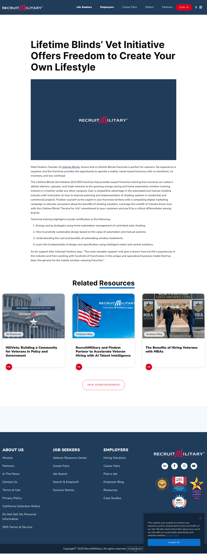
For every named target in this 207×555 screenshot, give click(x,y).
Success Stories (64, 491)
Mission (8, 459)
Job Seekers (84, 8)
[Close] (200, 518)
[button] (196, 8)
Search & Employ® (66, 483)
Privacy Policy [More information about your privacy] (173, 535)
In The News (11, 475)
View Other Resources (103, 386)
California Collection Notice (22, 507)
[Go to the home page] (179, 454)
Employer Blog (114, 483)
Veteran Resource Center (71, 459)
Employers (107, 8)
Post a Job (111, 475)
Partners (167, 8)
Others (149, 8)
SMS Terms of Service (18, 528)
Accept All (174, 542)
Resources (111, 491)
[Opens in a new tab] (165, 467)
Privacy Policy (12, 499)
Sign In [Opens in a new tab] (184, 8)
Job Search (60, 475)
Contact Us (10, 483)
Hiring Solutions (115, 459)
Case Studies (113, 499)
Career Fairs (129, 8)
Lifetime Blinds (70, 168)
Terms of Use (12, 491)
